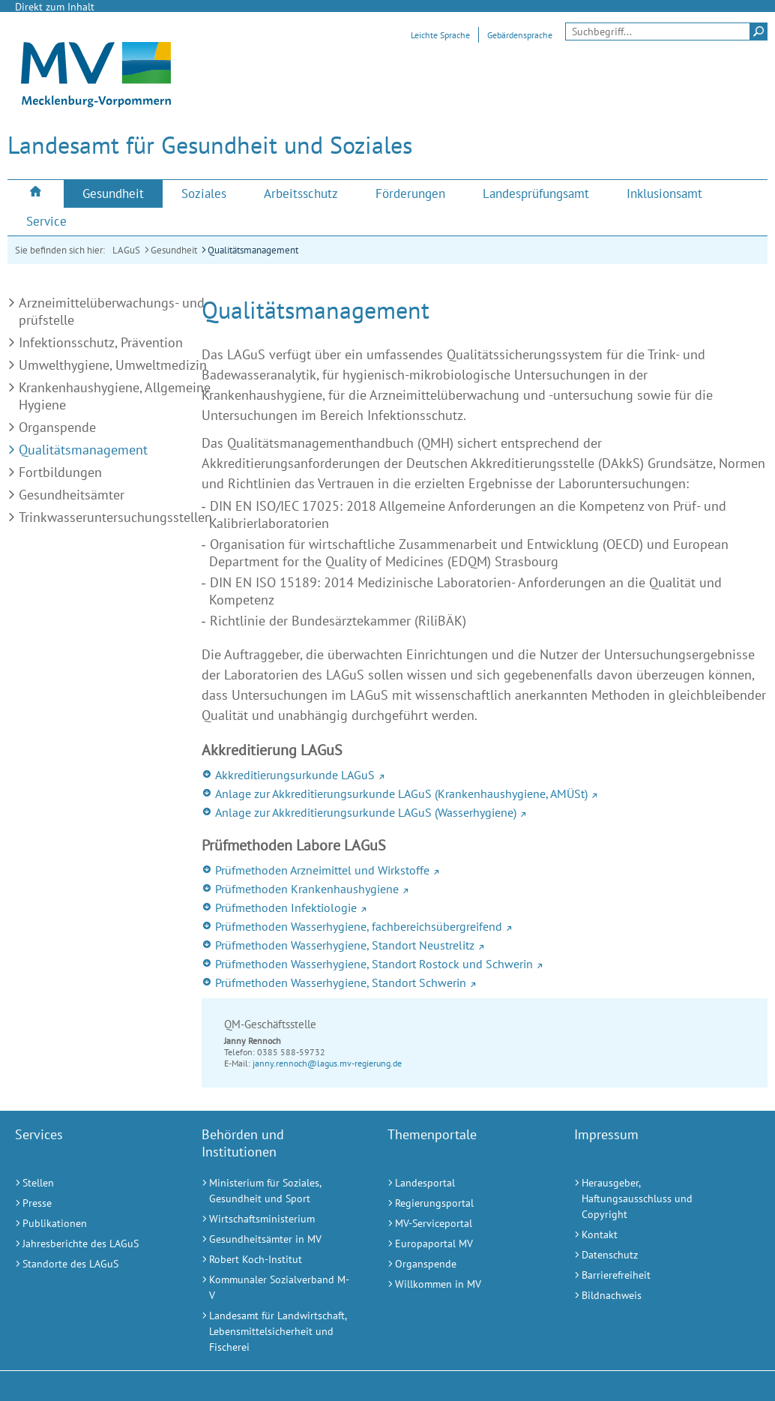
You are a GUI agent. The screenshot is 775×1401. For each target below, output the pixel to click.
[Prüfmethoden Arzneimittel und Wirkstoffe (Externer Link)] (485, 870)
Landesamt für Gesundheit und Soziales (209, 144)
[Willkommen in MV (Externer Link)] (462, 1284)
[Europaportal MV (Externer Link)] (462, 1244)
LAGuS (126, 250)
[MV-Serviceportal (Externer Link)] (462, 1224)
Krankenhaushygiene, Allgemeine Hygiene (115, 396)
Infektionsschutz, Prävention (101, 342)
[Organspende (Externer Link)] (462, 1264)
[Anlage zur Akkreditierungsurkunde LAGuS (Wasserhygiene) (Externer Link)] (485, 812)
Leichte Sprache (440, 34)
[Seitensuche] (666, 31)
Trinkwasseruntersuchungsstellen (115, 517)
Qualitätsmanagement (253, 250)
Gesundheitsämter (71, 494)
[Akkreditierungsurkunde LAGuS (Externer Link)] (485, 774)
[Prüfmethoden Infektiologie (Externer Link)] (485, 907)
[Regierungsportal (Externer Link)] (462, 1203)
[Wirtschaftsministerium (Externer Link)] (276, 1219)
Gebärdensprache (519, 34)
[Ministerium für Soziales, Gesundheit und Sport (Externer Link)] (276, 1191)
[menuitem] (35, 193)
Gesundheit (174, 250)
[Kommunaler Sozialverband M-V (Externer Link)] (276, 1288)
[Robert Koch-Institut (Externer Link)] (276, 1260)
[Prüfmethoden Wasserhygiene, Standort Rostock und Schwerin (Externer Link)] (485, 963)
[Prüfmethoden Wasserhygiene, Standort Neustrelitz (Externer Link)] (485, 945)
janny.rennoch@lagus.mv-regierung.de (327, 1063)
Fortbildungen (60, 472)
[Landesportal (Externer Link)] (462, 1183)
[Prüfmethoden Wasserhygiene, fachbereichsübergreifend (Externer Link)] (485, 926)
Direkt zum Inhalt (54, 7)
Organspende (57, 427)
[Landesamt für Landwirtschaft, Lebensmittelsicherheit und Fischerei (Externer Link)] (276, 1331)
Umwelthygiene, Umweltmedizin (113, 365)
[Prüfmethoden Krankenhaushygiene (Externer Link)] (485, 888)
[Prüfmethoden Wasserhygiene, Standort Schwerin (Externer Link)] (485, 982)
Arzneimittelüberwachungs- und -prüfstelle (115, 311)
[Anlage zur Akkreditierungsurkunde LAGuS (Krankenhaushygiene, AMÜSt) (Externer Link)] (485, 793)
